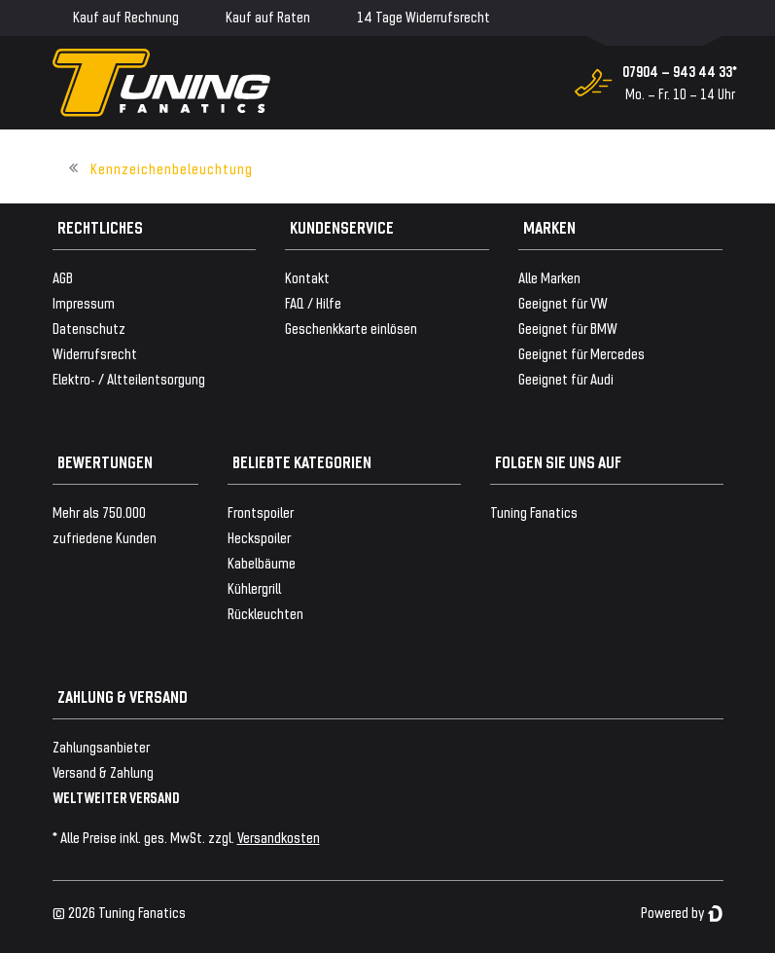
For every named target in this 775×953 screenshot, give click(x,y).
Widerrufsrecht (95, 353)
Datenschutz (89, 327)
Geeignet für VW (563, 302)
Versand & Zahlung (103, 771)
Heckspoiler (259, 537)
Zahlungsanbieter (101, 746)
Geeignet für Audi (566, 378)
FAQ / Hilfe (313, 302)
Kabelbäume (262, 562)
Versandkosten (278, 836)
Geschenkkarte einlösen (351, 327)
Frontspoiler (261, 511)
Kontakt (307, 277)
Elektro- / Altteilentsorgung (129, 378)
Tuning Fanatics (534, 511)
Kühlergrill (254, 587)
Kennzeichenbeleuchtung (171, 168)
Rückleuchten (265, 613)
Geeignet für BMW (567, 327)
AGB (63, 277)
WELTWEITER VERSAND (116, 797)
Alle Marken (549, 277)
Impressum (84, 302)
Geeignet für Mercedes (581, 353)
